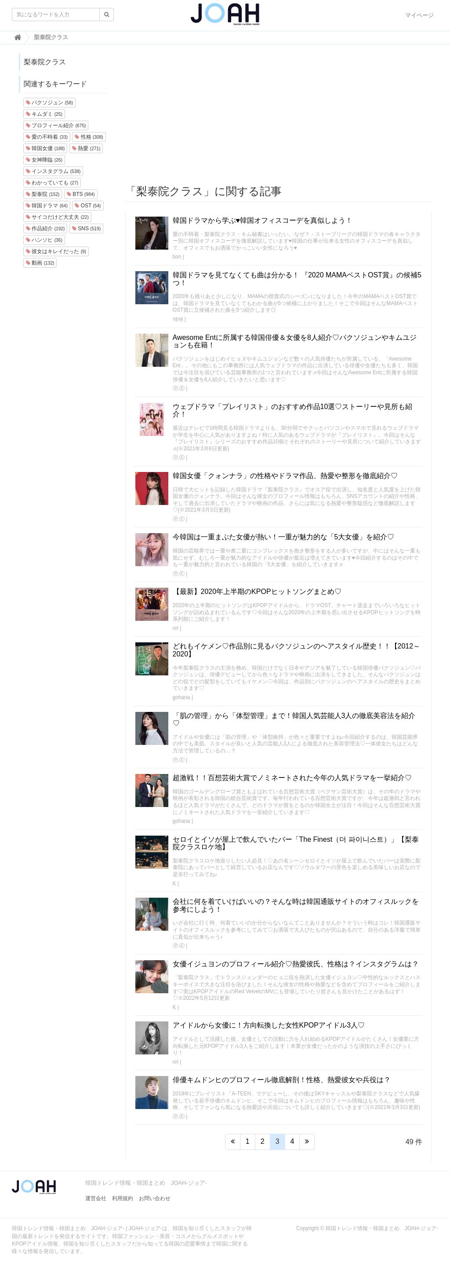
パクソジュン (49, 102)
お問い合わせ (155, 1198)
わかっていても (52, 183)
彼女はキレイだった (56, 251)
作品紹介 (45, 228)
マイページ (419, 15)
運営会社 (95, 1198)
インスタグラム (53, 171)
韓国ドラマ (47, 206)
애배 (178, 319)
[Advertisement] (278, 115)
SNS (86, 228)
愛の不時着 (47, 137)
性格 (89, 137)
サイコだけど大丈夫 (57, 217)
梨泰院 (42, 194)
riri (175, 628)
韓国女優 (45, 148)
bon (177, 257)
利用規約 (122, 1198)
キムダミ (44, 114)
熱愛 (86, 148)
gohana (181, 697)
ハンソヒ (44, 240)
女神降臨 (44, 160)
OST (88, 206)
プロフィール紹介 (56, 125)
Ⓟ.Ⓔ (179, 388)
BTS (81, 194)
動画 (40, 263)
